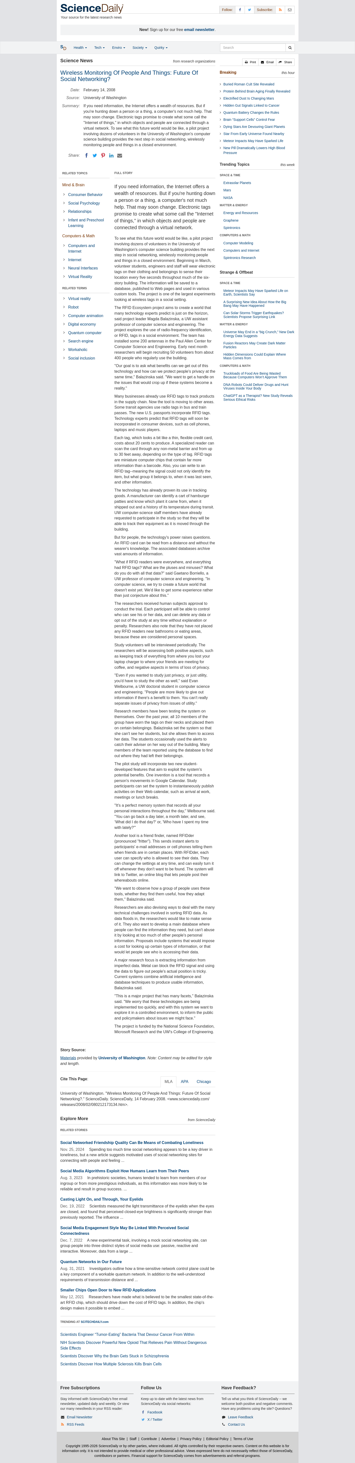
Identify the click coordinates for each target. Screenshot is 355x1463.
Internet (74, 260)
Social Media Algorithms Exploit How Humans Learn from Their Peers (124, 1171)
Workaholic (77, 350)
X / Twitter (155, 1420)
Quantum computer (85, 333)
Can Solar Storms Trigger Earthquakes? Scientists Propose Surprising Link (253, 315)
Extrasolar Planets (237, 183)
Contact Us (236, 1424)
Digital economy (82, 324)
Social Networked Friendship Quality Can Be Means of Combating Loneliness (132, 1143)
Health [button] (80, 48)
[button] (250, 62)
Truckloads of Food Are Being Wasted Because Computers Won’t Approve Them (255, 375)
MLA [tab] (168, 1082)
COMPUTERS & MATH (235, 235)
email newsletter (199, 30)
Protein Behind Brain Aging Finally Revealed (256, 91)
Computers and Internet (81, 248)
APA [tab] (184, 1082)
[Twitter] (95, 155)
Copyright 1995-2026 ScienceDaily (92, 1446)
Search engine (80, 341)
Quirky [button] (161, 48)
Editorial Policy (217, 1439)
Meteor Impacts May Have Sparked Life (253, 141)
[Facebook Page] (240, 9)
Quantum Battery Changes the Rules (251, 112)
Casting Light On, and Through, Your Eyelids (101, 1199)
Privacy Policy (190, 1439)
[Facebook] (86, 155)
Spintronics (231, 228)
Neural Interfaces (83, 268)
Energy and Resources (240, 213)
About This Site (113, 1439)
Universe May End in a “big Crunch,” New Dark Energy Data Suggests (258, 334)
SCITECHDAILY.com (95, 1322)
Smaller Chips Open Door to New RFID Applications (108, 1290)
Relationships (80, 211)
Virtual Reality (80, 277)
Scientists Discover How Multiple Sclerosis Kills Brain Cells (111, 1364)
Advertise (168, 1439)
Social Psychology (84, 203)
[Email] (120, 155)
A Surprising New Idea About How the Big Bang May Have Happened (254, 304)
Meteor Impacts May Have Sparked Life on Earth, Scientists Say (255, 292)
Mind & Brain (73, 185)
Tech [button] (99, 48)
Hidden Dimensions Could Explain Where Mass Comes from (254, 356)
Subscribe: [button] (265, 10)
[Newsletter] (290, 9)
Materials (68, 1058)
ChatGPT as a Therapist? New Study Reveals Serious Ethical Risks (258, 397)
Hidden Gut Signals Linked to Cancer (251, 105)
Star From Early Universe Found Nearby (253, 134)
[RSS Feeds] (280, 9)
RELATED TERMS (74, 288)
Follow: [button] (227, 10)
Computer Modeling (238, 243)
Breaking (228, 72)
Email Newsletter (79, 1417)
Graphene (231, 220)
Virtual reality (79, 299)
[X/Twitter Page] (249, 9)
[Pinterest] (103, 155)
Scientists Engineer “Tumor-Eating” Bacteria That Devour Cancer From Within (127, 1334)
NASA (228, 198)
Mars (227, 190)
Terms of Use (243, 1439)
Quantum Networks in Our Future (91, 1262)
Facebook (154, 1412)
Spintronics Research (239, 258)
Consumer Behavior (85, 195)
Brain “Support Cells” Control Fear (249, 120)
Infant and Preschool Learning (86, 223)
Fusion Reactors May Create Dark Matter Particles (254, 345)
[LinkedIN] (111, 155)
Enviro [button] (118, 48)
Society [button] (140, 48)
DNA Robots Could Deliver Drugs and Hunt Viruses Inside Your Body (255, 386)
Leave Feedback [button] (240, 1417)
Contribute (149, 1439)
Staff (132, 1439)
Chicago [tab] (204, 1082)
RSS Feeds (75, 1424)
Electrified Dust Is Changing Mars (248, 98)
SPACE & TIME (230, 175)
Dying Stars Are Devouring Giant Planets (254, 127)
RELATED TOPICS (75, 173)
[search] (290, 47)
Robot (73, 307)
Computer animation (85, 316)
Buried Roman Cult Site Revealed (248, 84)
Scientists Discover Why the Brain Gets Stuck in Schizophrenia (114, 1356)
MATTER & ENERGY (234, 205)
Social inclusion (81, 358)
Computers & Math (78, 236)
